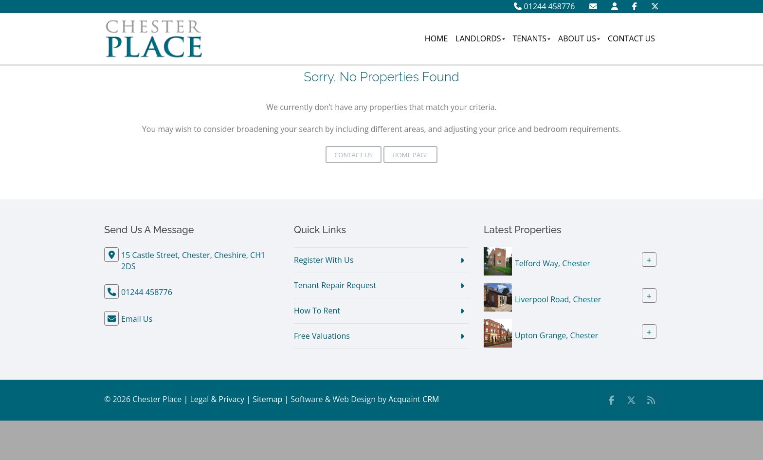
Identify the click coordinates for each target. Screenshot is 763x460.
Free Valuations (322, 336)
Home (436, 38)
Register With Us (323, 260)
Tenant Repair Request (335, 285)
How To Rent (317, 310)
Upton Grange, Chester (556, 335)
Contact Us (631, 38)
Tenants (532, 38)
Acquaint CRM (413, 399)
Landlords (480, 38)
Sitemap (267, 399)
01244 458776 (544, 6)
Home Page (410, 154)
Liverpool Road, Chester (558, 299)
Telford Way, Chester (552, 263)
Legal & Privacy (217, 399)
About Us (579, 38)
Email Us (136, 318)
